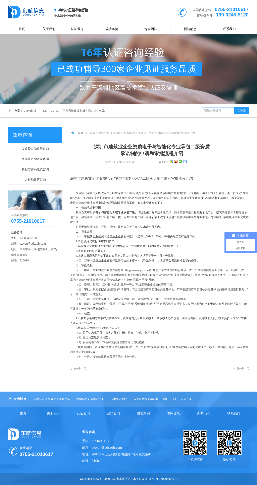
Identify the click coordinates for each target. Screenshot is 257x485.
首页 (80, 133)
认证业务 (77, 29)
